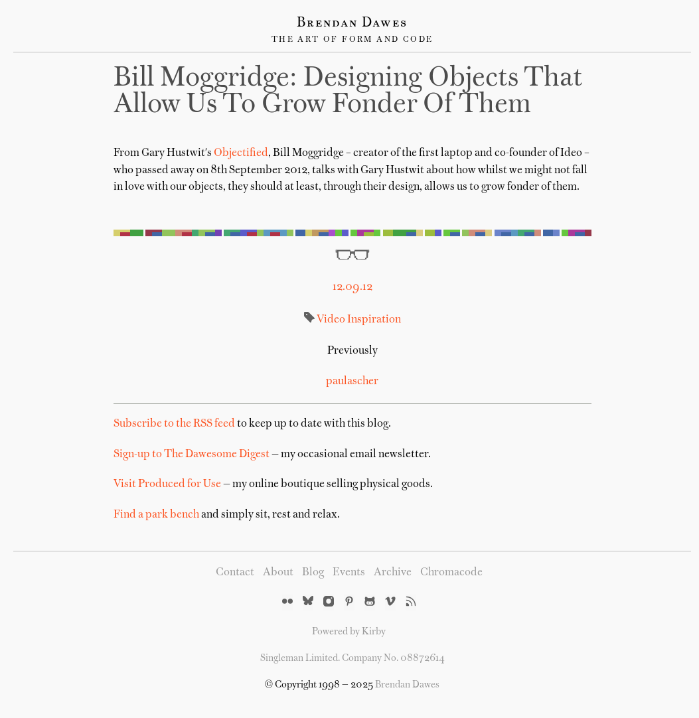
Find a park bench (156, 515)
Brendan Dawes (352, 23)
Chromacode (451, 572)
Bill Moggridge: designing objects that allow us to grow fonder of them (348, 92)
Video (331, 320)
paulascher (352, 381)
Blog (313, 572)
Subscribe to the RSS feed (174, 424)
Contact (235, 572)
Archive (393, 572)
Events (349, 572)
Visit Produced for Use (167, 484)
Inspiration (373, 320)
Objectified (241, 153)
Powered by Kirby (349, 631)
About (278, 572)
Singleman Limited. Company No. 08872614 (352, 658)
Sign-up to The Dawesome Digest (192, 454)
